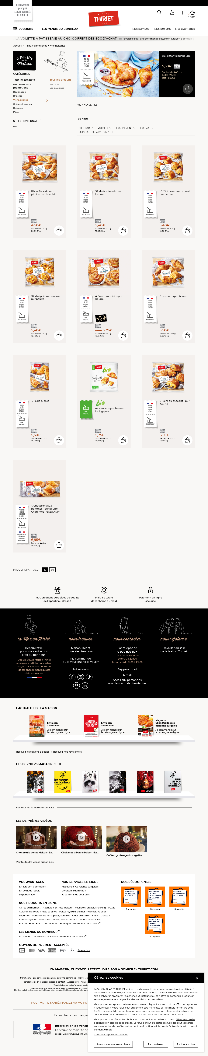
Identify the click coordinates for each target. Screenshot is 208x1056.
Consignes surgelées (87, 886)
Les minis (54, 84)
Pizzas (111, 907)
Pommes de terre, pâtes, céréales (51, 915)
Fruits (95, 915)
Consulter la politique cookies (111, 1034)
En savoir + (84, 950)
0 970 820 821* (127, 651)
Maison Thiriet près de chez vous (80, 649)
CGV (80, 978)
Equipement (124, 128)
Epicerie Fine (26, 923)
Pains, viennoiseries (36, 45)
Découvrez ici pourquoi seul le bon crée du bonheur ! (34, 651)
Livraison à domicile (73, 890)
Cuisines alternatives (89, 919)
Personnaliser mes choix (113, 1044)
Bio (15, 126)
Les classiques (57, 88)
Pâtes (16, 112)
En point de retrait (29, 890)
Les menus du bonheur (60, 29)
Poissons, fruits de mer (72, 911)
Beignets (18, 108)
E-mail (127, 674)
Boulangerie (19, 92)
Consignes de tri (31, 982)
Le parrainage (27, 894)
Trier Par (83, 128)
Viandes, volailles (96, 911)
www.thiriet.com (153, 989)
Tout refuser (156, 1044)
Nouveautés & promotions (22, 86)
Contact (61, 982)
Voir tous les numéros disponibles (35, 808)
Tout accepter (186, 1044)
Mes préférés (162, 28)
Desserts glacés (28, 919)
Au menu (24, 936)
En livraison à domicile (31, 886)
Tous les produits (24, 79)
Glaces (104, 915)
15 (45, 569)
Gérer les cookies (185, 1019)
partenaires (176, 989)
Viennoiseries (57, 45)
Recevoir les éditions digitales (32, 752)
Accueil (17, 45)
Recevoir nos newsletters (67, 752)
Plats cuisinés (49, 911)
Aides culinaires (81, 915)
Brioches (17, 96)
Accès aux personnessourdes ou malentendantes (127, 681)
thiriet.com (25, 978)
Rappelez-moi (127, 669)
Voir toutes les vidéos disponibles (35, 862)
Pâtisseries (45, 919)
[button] (172, 13)
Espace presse (48, 982)
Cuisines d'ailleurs (29, 911)
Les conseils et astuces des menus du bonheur (60, 936)
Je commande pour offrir (76, 894)
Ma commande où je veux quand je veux (81, 660)
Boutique (65, 923)
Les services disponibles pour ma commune (54, 978)
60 (52, 569)
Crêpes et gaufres (22, 104)
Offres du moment (29, 907)
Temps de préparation (92, 132)
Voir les (103, 128)
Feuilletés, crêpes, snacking (90, 907)
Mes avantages (185, 28)
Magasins (67, 886)
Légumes (24, 915)
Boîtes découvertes (47, 923)
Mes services (140, 28)
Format (145, 128)
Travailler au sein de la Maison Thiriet (174, 649)
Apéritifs (47, 907)
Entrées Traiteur (63, 907)
